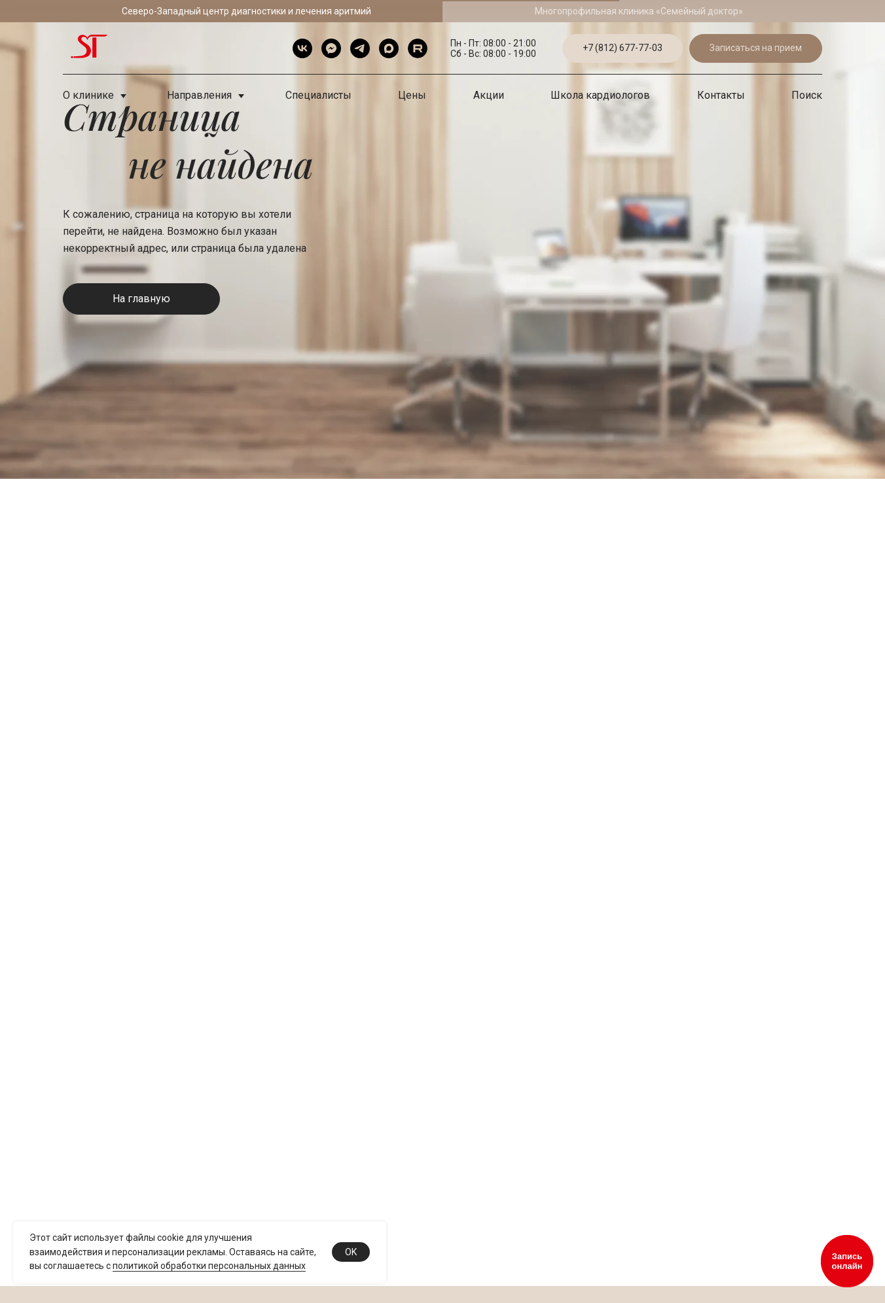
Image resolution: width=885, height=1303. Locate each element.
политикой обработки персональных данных (209, 1265)
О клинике (90, 95)
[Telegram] (360, 48)
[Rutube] (417, 48)
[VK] (302, 48)
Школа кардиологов (600, 95)
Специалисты (318, 95)
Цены (412, 95)
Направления (200, 95)
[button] (755, 48)
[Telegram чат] (331, 48)
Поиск (806, 95)
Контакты (721, 95)
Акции (488, 95)
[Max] (389, 48)
